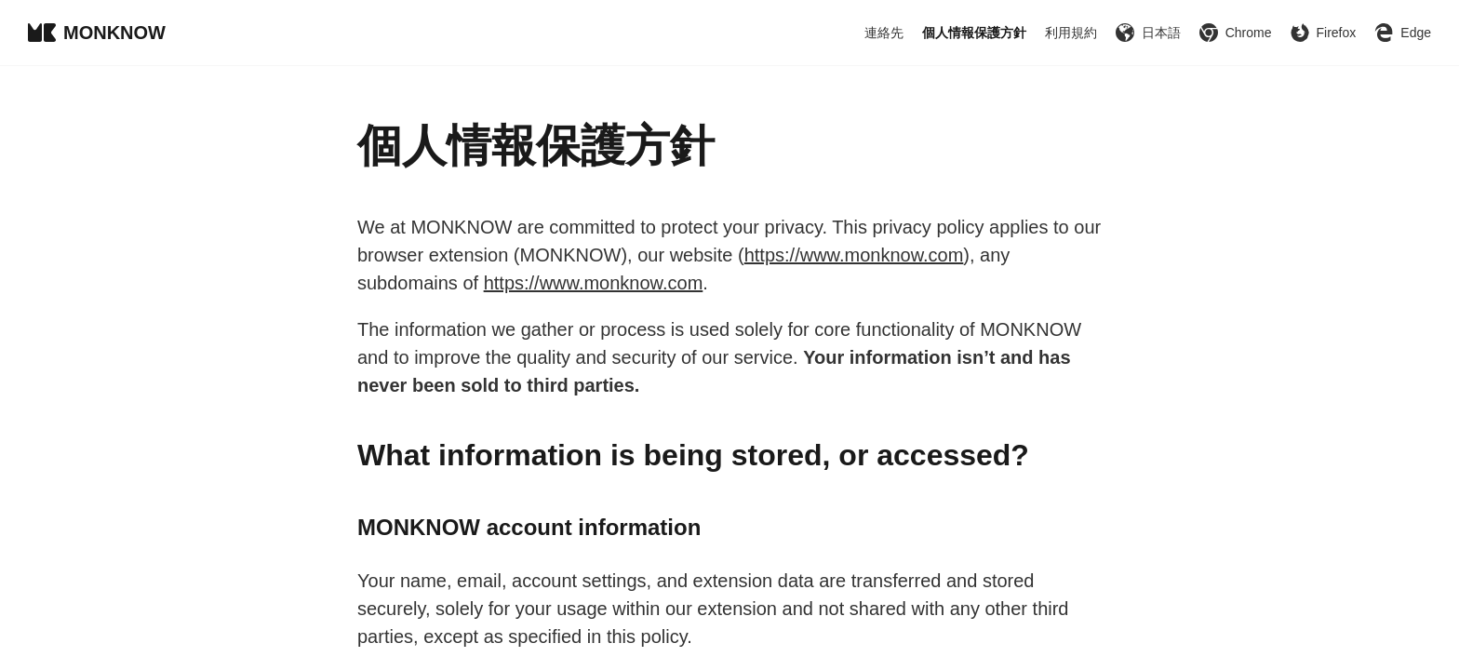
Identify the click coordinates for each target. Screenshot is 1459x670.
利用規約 (1071, 32)
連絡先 (884, 32)
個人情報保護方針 (974, 32)
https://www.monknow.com (854, 255)
